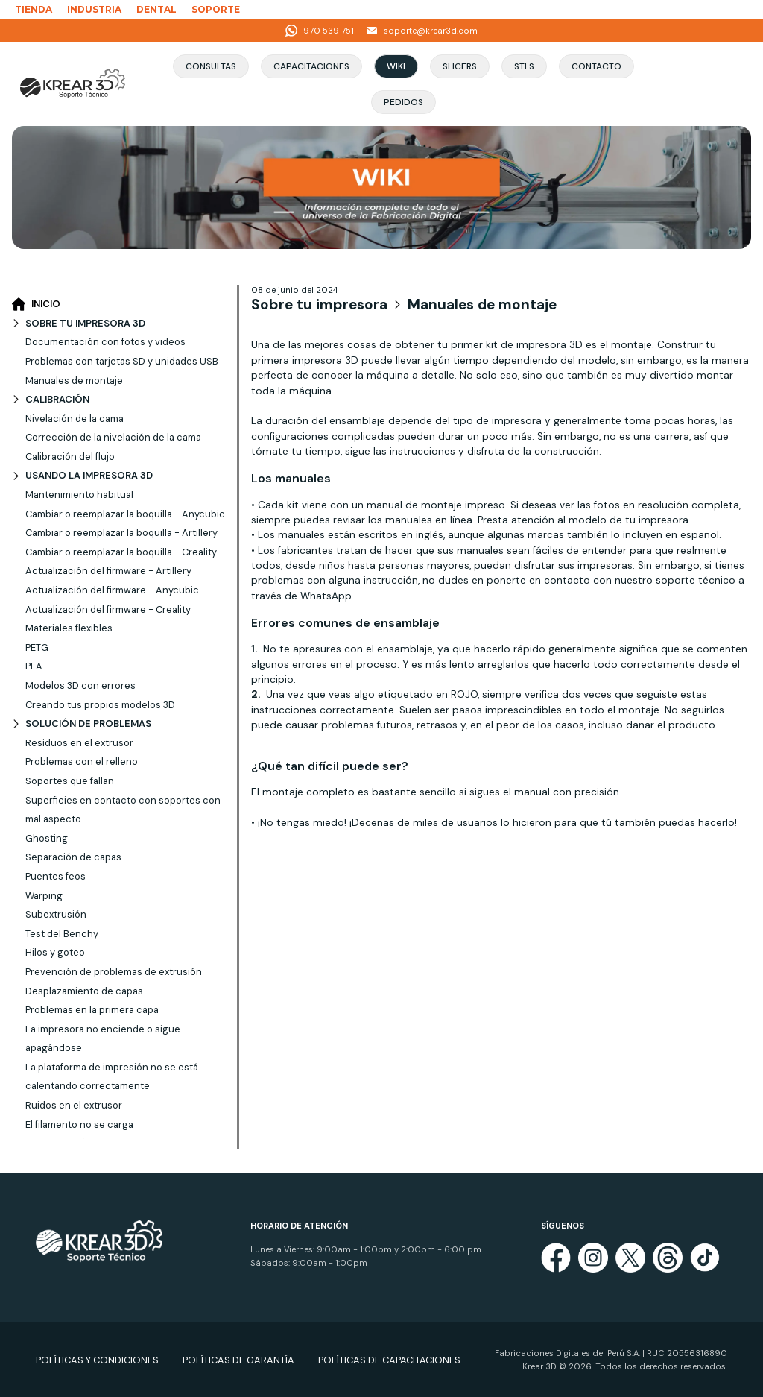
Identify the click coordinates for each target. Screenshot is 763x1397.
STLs (524, 66)
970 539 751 (319, 31)
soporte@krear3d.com (422, 31)
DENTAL (156, 9)
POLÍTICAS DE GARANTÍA (238, 1360)
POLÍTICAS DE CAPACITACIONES (389, 1360)
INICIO (36, 304)
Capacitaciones (311, 66)
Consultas (211, 66)
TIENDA (33, 9)
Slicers (460, 66)
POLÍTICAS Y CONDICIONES (97, 1360)
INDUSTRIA (94, 9)
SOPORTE (215, 9)
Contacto (596, 66)
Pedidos (403, 102)
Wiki (396, 66)
